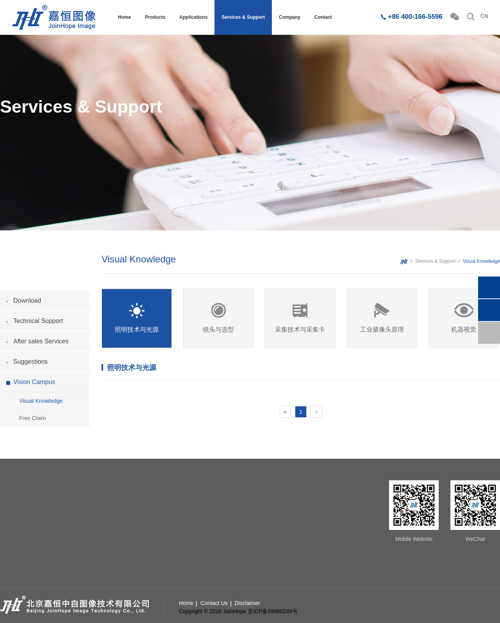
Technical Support (38, 321)
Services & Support (243, 17)
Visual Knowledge (40, 401)
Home (124, 17)
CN (484, 16)
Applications (193, 17)
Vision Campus (34, 382)
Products (155, 17)
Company (289, 17)
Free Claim (32, 418)
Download (27, 300)
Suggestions (30, 361)
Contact (323, 17)
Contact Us (213, 603)
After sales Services (40, 341)
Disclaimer (247, 603)
